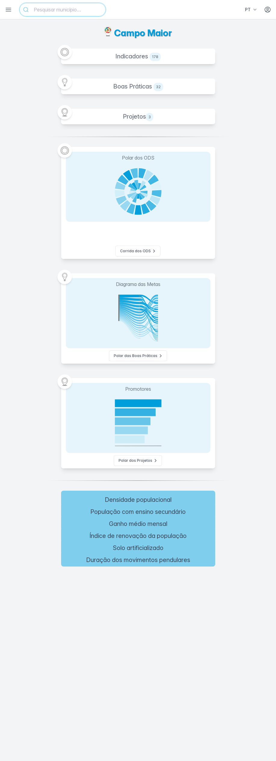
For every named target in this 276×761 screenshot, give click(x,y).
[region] (138, 613)
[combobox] (62, 10)
